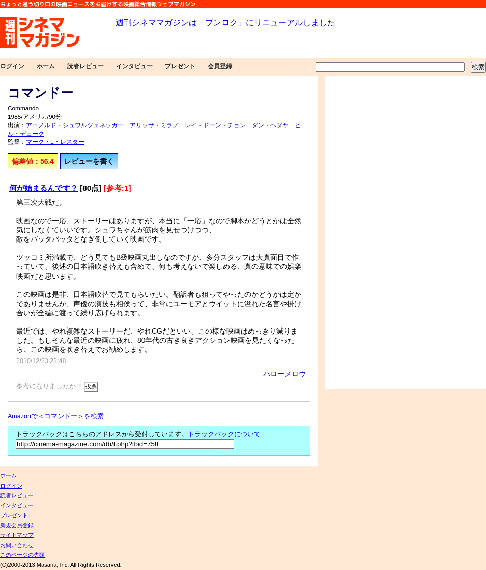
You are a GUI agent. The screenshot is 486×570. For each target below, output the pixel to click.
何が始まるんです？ (43, 188)
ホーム (46, 66)
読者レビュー (85, 66)
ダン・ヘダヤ (270, 125)
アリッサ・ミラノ (154, 125)
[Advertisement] (360, 232)
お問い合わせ (17, 545)
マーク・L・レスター (55, 141)
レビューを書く (89, 161)
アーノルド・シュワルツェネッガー (75, 125)
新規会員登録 (17, 525)
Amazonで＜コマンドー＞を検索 (56, 416)
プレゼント (180, 66)
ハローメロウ (284, 374)
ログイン (12, 66)
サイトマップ (17, 535)
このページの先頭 (22, 555)
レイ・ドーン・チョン (215, 125)
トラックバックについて (224, 434)
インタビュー (134, 66)
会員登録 (220, 66)
